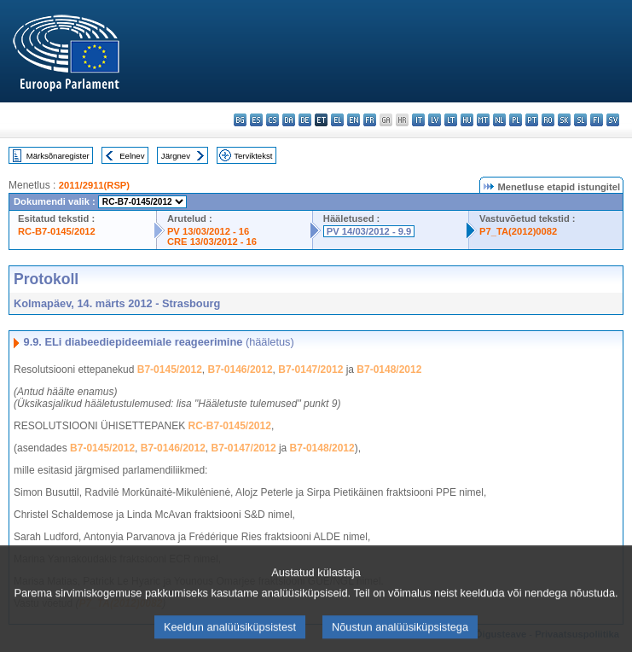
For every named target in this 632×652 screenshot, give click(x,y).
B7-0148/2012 (389, 369)
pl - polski (515, 120)
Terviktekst (253, 155)
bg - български (240, 120)
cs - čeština (272, 120)
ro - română (548, 120)
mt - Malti (483, 120)
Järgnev (175, 155)
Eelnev (131, 155)
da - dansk (288, 120)
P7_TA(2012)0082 (518, 231)
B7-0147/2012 (310, 369)
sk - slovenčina (564, 120)
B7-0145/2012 (169, 369)
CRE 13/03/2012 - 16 (212, 241)
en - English (353, 120)
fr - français (369, 120)
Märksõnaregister (58, 155)
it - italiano (418, 120)
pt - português (531, 120)
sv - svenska (612, 120)
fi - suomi (596, 120)
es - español (256, 120)
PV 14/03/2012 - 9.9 (369, 231)
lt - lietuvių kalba (450, 120)
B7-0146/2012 (240, 369)
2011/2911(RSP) (94, 185)
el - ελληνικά (337, 120)
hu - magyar (467, 120)
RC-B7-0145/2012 (57, 231)
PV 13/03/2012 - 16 (208, 231)
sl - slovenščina (580, 120)
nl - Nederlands (499, 120)
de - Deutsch (305, 120)
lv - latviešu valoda (434, 120)
